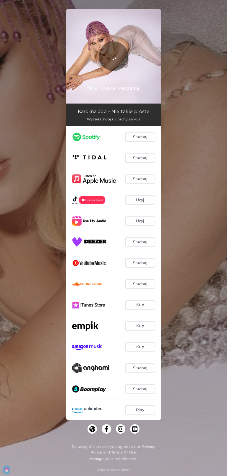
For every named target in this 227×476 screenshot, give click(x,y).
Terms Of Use (123, 452)
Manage (96, 458)
